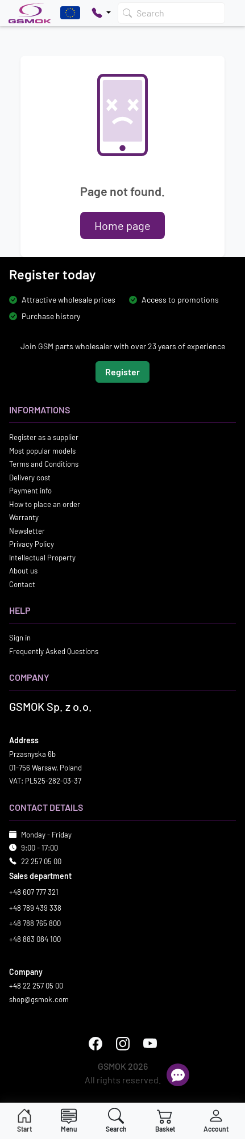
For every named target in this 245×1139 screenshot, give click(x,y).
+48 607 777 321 (34, 892)
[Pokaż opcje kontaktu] (101, 13)
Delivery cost (30, 477)
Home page (122, 225)
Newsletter (27, 530)
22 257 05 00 (41, 861)
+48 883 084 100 (35, 939)
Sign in (20, 637)
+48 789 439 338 (35, 907)
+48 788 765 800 (35, 923)
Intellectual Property (42, 557)
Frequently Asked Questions (53, 651)
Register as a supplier (43, 437)
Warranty (24, 517)
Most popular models (42, 450)
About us (23, 570)
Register (122, 371)
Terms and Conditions (43, 463)
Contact (22, 584)
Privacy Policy (31, 543)
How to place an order (44, 504)
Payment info (30, 490)
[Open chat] (178, 1075)
